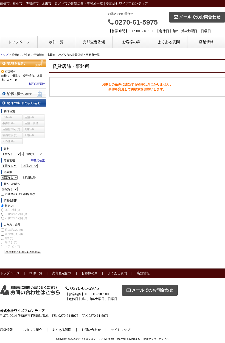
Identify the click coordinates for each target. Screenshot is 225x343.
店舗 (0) (29, 117)
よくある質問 (169, 42)
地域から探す (23, 63)
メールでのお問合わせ (197, 17)
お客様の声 (131, 42)
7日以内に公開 (16, 218)
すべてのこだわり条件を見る (23, 252)
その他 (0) (8, 141)
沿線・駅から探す (23, 94)
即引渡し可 (13, 234)
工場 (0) (29, 135)
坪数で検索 (38, 160)
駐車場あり (13, 230)
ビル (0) (7, 117)
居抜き (11, 242)
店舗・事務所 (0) (31, 124)
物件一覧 (56, 42)
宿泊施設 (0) (9, 135)
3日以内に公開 (16, 214)
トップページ (19, 42)
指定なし (10, 205)
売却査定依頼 (94, 42)
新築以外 (30, 177)
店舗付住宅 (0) (11, 129)
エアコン (12, 246)
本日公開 (12, 210)
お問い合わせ (91, 330)
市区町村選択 (36, 84)
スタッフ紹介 (32, 330)
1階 (9, 238)
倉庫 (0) (29, 129)
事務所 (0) (8, 123)
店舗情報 (206, 42)
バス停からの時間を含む (20, 194)
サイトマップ (120, 330)
